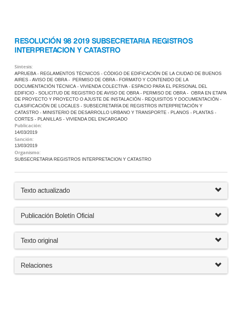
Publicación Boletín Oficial (57, 215)
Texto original (39, 240)
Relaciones (121, 265)
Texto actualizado (45, 190)
